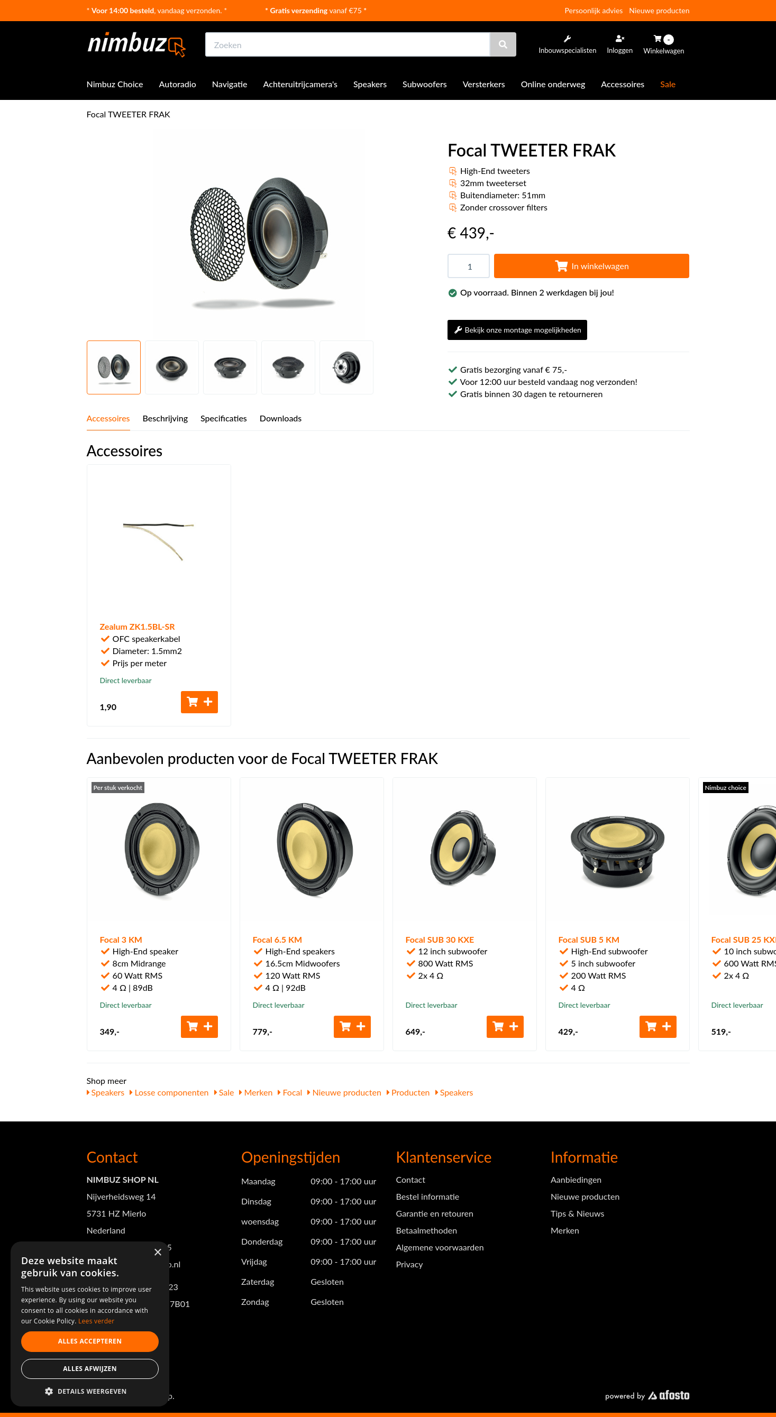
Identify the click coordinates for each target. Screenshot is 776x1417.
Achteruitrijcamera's (300, 84)
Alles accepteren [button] (90, 1341)
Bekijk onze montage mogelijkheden (517, 329)
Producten (408, 1092)
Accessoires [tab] (108, 418)
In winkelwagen (592, 266)
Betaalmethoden (427, 1230)
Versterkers (484, 84)
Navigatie (230, 84)
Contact (410, 1179)
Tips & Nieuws (577, 1213)
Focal (290, 1092)
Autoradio (177, 84)
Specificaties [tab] (223, 418)
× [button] (157, 1253)
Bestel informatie (428, 1196)
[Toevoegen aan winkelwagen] (199, 702)
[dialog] (90, 1324)
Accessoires (622, 84)
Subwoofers (425, 84)
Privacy (409, 1264)
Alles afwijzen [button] (90, 1368)
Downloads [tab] (281, 418)
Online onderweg (553, 84)
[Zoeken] (503, 44)
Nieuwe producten (659, 10)
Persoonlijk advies (594, 10)
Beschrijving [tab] (165, 418)
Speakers (370, 84)
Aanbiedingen (576, 1179)
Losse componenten (169, 1092)
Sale (667, 84)
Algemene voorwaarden (440, 1247)
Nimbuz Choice (115, 84)
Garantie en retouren (434, 1213)
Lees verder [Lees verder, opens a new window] (96, 1321)
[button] (90, 1391)
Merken (255, 1092)
